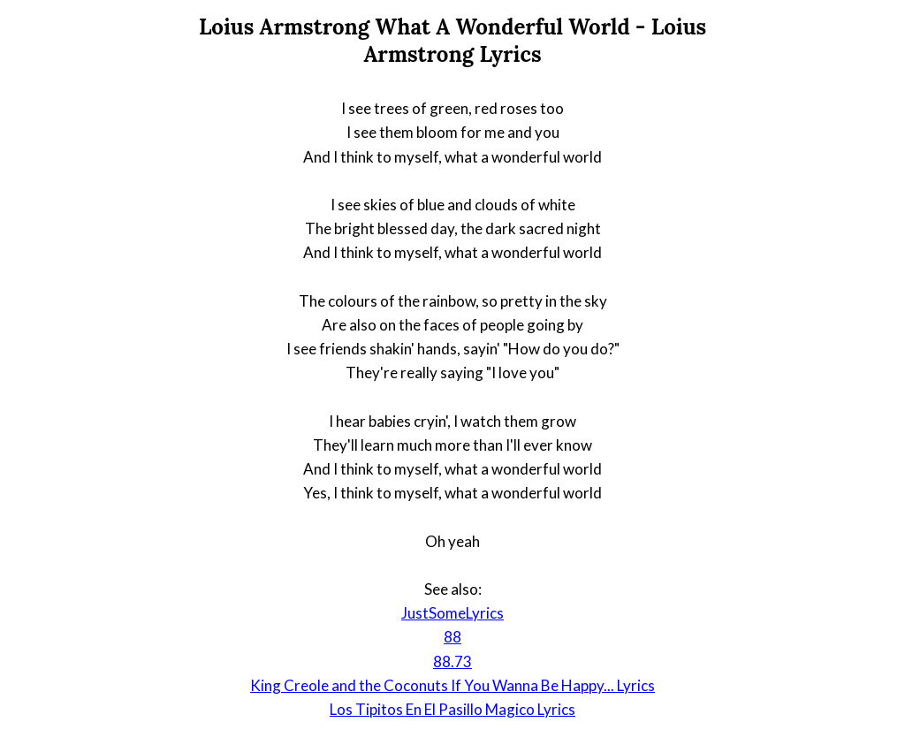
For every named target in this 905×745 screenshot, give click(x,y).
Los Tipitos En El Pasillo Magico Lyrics (452, 709)
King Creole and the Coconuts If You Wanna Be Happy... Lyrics (452, 685)
